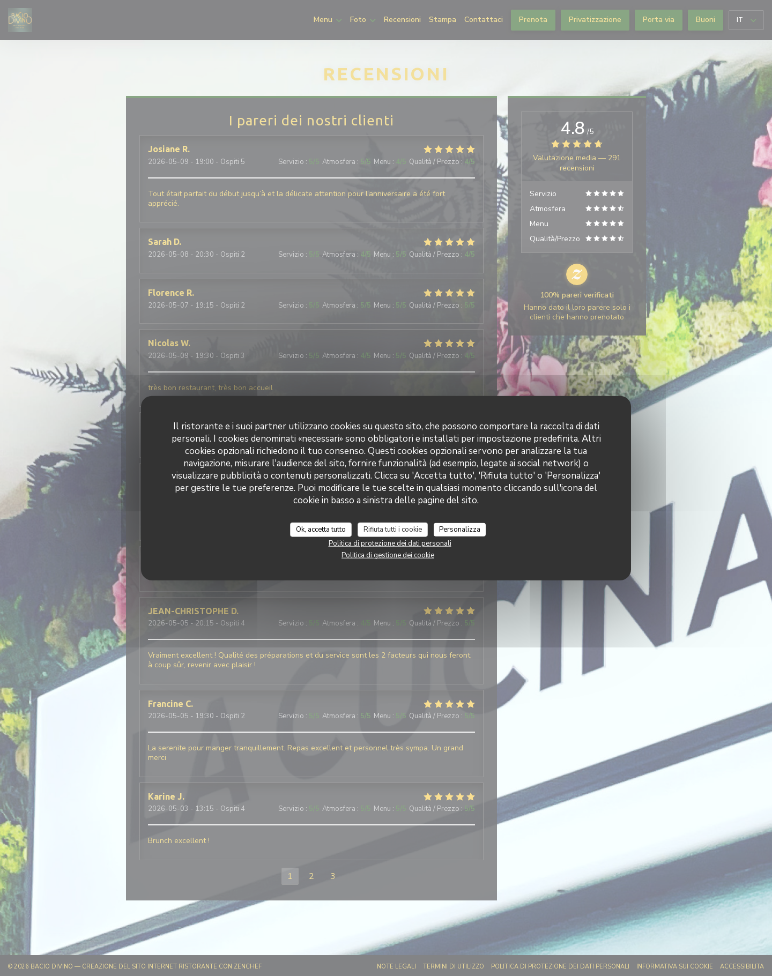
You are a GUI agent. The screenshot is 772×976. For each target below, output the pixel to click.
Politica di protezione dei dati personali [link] (390, 543)
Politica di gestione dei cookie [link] (388, 555)
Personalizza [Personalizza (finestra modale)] (459, 529)
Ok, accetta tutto (321, 529)
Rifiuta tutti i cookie (392, 529)
